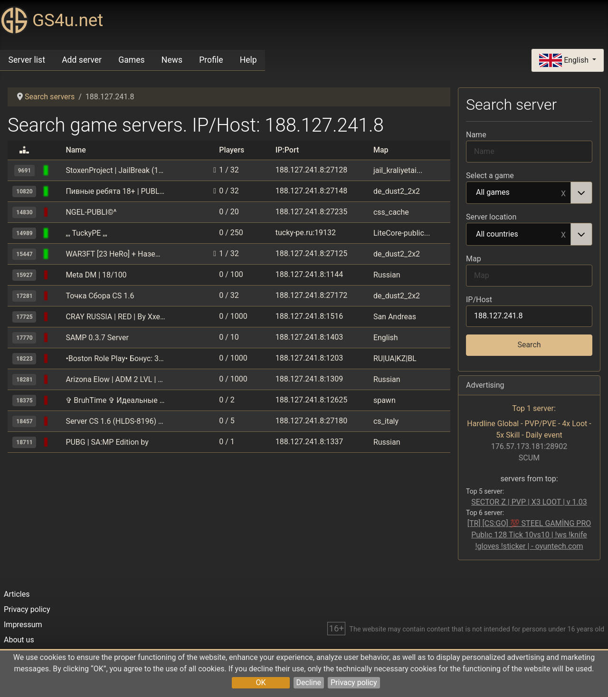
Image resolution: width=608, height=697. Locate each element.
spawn (384, 400)
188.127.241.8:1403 (309, 337)
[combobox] (529, 192)
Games (131, 60)
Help (248, 60)
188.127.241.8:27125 (311, 253)
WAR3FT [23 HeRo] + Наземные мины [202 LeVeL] (115, 253)
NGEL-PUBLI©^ (91, 212)
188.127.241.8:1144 (309, 274)
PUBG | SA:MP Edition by (107, 442)
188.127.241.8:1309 (309, 378)
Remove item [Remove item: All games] (563, 193)
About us (19, 639)
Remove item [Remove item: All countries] (563, 234)
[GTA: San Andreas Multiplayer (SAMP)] (57, 274)
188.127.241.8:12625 (311, 399)
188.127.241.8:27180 (311, 420)
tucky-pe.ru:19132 (306, 232)
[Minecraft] (57, 400)
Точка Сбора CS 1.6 (100, 295)
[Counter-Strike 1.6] (57, 170)
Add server (82, 60)
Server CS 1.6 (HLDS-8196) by (115, 421)
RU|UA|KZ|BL (395, 358)
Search (529, 344)
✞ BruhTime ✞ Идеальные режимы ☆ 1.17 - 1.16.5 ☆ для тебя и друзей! (115, 400)
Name (476, 134)
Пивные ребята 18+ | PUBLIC (115, 191)
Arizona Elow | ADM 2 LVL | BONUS (115, 379)
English (564, 60)
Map (473, 258)
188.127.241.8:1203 (309, 358)
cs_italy (386, 421)
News (172, 60)
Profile (211, 60)
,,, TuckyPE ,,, (86, 233)
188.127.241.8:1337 (309, 441)
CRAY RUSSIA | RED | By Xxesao (115, 316)
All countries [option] (518, 234)
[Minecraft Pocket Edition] (57, 233)
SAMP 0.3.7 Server (97, 337)
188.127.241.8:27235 (311, 211)
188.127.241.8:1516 (309, 316)
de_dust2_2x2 (396, 191)
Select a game (490, 175)
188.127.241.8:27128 (311, 169)
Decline (308, 682)
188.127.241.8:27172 (311, 295)
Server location (491, 216)
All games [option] (518, 193)
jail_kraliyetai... (398, 170)
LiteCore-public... (401, 233)
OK (261, 682)
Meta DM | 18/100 (96, 274)
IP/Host (479, 299)
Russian (386, 274)
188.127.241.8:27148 (311, 190)
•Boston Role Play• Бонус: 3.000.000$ (115, 358)
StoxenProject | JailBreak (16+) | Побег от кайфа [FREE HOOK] (115, 170)
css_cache (391, 212)
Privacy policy (354, 682)
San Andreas (394, 316)
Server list (27, 60)
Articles (16, 594)
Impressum (23, 624)
